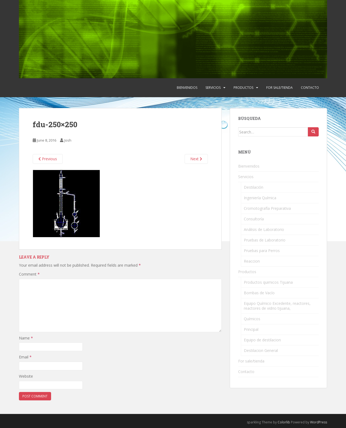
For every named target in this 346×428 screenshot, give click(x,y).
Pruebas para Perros (262, 250)
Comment (29, 274)
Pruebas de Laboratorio (264, 240)
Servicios (213, 87)
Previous (47, 158)
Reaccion (252, 261)
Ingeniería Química (260, 197)
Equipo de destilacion (262, 339)
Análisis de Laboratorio (264, 229)
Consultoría (254, 218)
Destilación (253, 187)
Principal (251, 329)
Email (25, 357)
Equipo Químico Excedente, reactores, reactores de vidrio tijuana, (277, 306)
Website (26, 376)
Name (26, 338)
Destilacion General (261, 350)
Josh (67, 140)
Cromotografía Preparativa (267, 208)
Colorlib (284, 422)
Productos (243, 87)
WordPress (318, 422)
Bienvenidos (187, 87)
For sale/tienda (279, 87)
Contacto (310, 87)
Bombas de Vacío (259, 292)
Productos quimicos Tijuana (268, 282)
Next (196, 158)
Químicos (252, 318)
